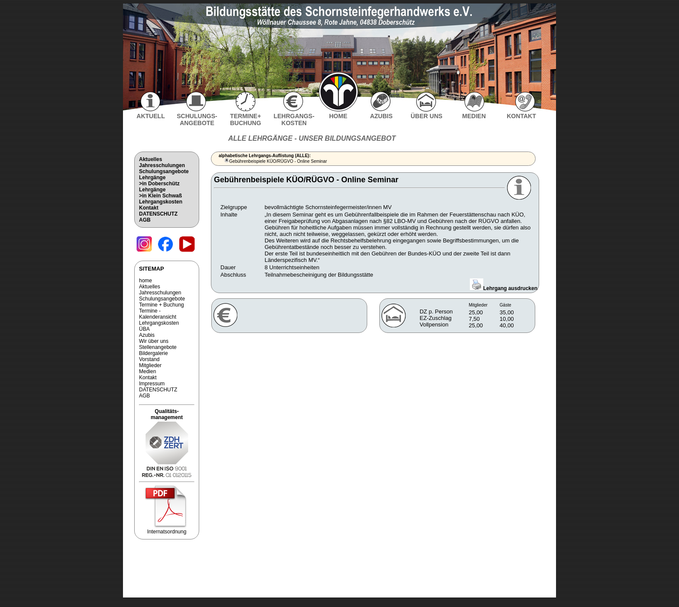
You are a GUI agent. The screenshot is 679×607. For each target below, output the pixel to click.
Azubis (147, 335)
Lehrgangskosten (160, 202)
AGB (145, 220)
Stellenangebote (158, 347)
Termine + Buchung (161, 305)
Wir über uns (153, 341)
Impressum (152, 384)
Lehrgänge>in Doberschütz (159, 180)
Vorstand (149, 359)
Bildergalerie (153, 353)
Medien (147, 371)
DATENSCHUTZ (158, 214)
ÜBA (144, 329)
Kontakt (148, 208)
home (145, 281)
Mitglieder (150, 365)
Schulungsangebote (164, 171)
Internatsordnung (166, 529)
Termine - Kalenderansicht (157, 314)
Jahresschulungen (162, 165)
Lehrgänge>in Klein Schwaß (160, 193)
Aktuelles (150, 159)
